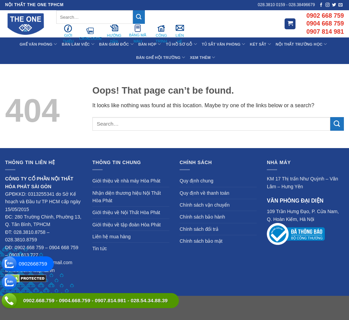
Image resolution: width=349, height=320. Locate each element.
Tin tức (99, 248)
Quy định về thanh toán (204, 193)
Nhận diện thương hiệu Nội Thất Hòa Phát (126, 196)
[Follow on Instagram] (327, 5)
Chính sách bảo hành (202, 217)
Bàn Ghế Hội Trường (160, 57)
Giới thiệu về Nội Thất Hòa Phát (126, 212)
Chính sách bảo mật (201, 241)
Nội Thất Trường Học (301, 44)
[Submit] (139, 17)
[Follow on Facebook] (321, 5)
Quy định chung (196, 180)
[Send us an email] (340, 5)
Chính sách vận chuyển (205, 205)
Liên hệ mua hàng (111, 236)
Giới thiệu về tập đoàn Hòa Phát (126, 224)
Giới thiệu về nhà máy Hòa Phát (126, 180)
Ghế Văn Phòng (38, 44)
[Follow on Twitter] (334, 5)
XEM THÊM (202, 57)
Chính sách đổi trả (199, 229)
